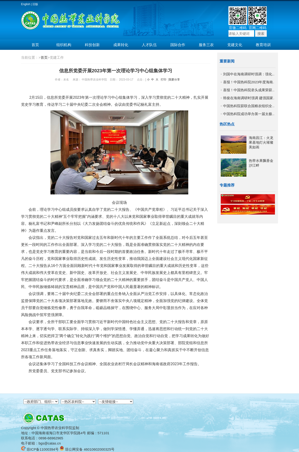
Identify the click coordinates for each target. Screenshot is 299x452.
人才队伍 (149, 45)
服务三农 (206, 45)
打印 (163, 79)
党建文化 (234, 45)
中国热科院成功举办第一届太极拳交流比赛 (250, 114)
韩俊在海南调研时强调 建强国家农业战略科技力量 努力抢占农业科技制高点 (250, 98)
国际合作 (177, 45)
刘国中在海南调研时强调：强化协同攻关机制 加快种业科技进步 (250, 74)
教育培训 (263, 45)
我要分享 (174, 79)
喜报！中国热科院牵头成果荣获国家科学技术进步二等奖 (250, 90)
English (25, 4)
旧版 (35, 4)
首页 (35, 45)
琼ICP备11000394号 (40, 449)
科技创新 (92, 45)
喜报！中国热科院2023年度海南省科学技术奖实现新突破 (250, 82)
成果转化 (120, 45)
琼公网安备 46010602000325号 (87, 449)
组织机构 (63, 45)
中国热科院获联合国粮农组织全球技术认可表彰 (250, 106)
